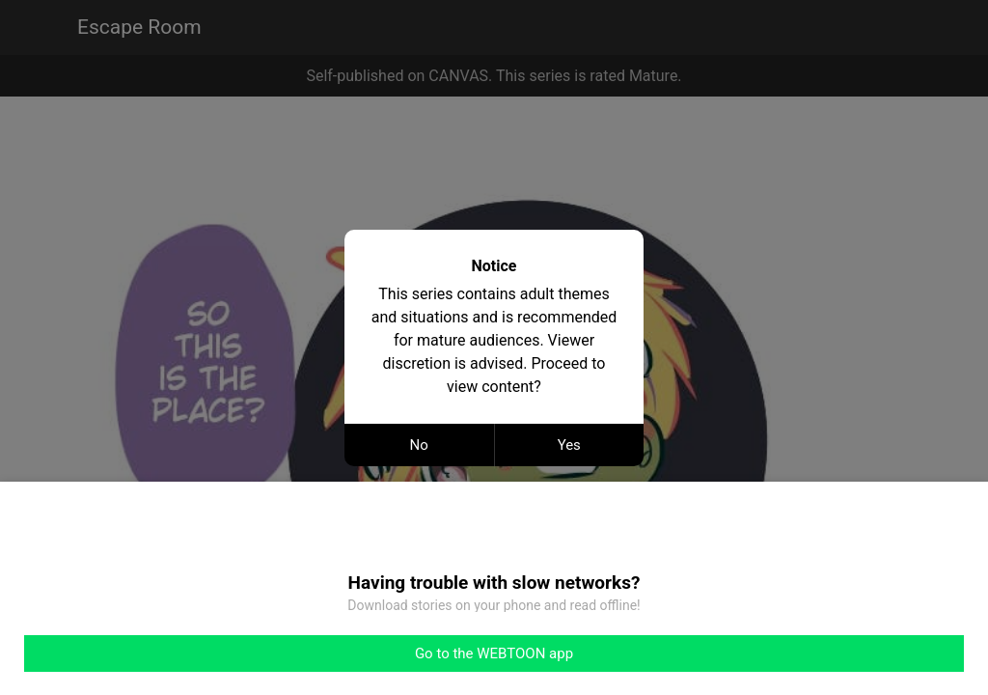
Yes (569, 445)
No (419, 445)
